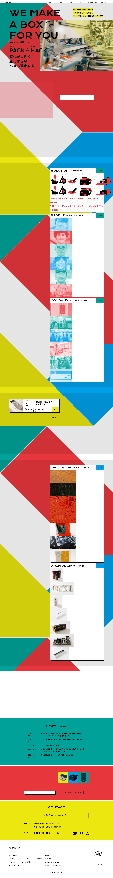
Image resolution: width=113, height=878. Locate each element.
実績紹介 (28, 862)
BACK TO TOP (98, 865)
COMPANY (38, 859)
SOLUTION (21, 859)
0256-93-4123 (42, 823)
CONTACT (48, 859)
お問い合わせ (104, 2)
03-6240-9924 (43, 827)
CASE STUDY (61, 2)
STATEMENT (14, 855)
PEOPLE (30, 859)
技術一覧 (20, 862)
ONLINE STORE (91, 2)
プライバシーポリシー (53, 865)
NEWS (80, 2)
